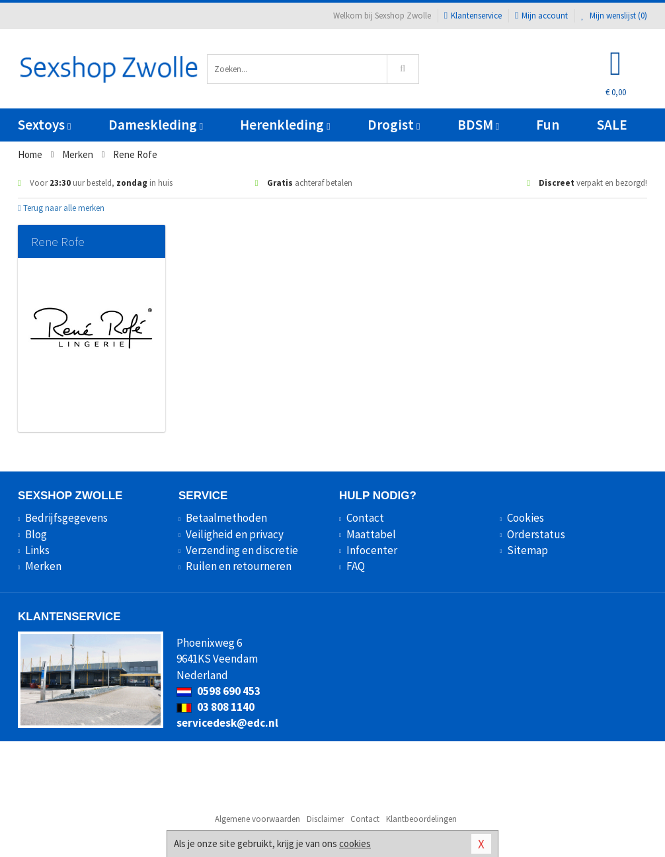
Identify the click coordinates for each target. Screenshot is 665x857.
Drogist (394, 125)
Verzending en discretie (242, 550)
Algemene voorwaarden (257, 819)
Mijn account (541, 15)
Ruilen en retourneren (239, 566)
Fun (547, 125)
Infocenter (371, 550)
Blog (36, 534)
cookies (355, 843)
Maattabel (371, 534)
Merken (43, 566)
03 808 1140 (215, 707)
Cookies (525, 517)
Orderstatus (536, 534)
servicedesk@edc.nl (227, 722)
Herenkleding (285, 125)
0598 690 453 (218, 691)
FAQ (355, 566)
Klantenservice (473, 15)
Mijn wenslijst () (614, 15)
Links (37, 550)
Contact (365, 517)
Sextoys (44, 125)
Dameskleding (155, 125)
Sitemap (527, 550)
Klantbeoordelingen (421, 819)
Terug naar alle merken (61, 208)
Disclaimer (325, 819)
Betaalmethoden (226, 517)
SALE (612, 125)
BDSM (478, 125)
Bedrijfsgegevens (66, 517)
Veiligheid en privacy (235, 534)
